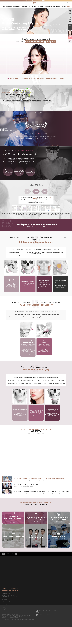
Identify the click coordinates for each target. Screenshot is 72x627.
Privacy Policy (13, 619)
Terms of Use (7, 619)
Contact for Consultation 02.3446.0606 (36, 0)
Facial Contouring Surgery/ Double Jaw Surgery (11, 6)
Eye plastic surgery (56, 6)
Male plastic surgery (48, 6)
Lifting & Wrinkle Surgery (25, 6)
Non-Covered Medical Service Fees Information (25, 619)
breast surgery (33, 6)
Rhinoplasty (64, 6)
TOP (70, 41)
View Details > (13, 522)
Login (59, 3)
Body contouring (41, 6)
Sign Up (63, 3)
